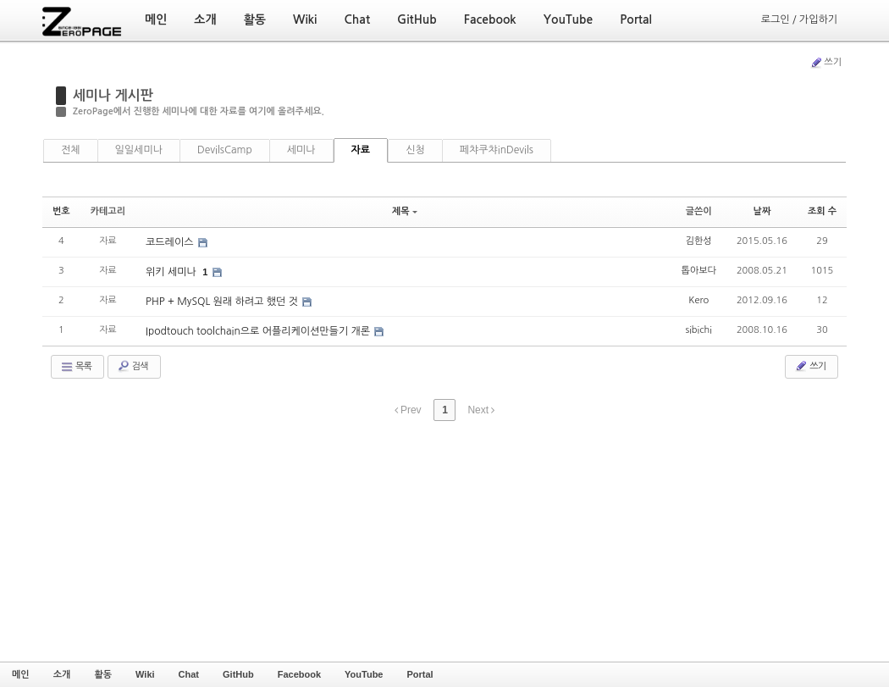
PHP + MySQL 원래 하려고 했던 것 (223, 301)
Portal (419, 674)
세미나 (301, 150)
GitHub (238, 674)
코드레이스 (171, 242)
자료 (361, 150)
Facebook (299, 674)
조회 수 (822, 211)
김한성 (699, 241)
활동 (103, 674)
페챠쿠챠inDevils (496, 150)
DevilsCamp (224, 150)
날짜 (762, 211)
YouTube (364, 674)
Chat (189, 674)
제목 (404, 211)
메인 (21, 674)
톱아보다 (699, 270)
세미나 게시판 (113, 95)
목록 (75, 367)
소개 (62, 674)
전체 (70, 150)
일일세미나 (139, 150)
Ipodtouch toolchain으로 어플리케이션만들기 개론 (259, 331)
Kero (698, 300)
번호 (61, 211)
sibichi (699, 330)
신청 (415, 150)
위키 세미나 (172, 272)
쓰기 (825, 62)
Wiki (145, 674)
